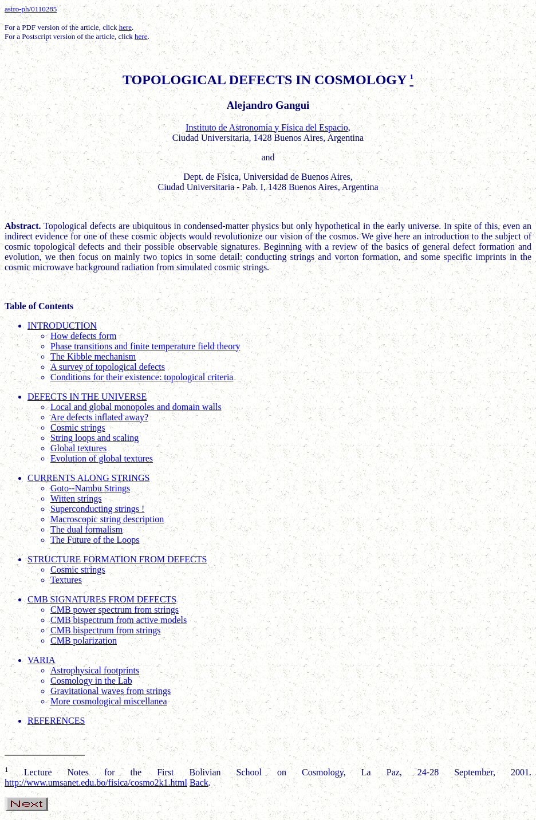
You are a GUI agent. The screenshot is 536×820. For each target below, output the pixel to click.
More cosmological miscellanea (108, 701)
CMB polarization (83, 640)
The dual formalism (86, 529)
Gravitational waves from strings (110, 691)
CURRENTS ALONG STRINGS (88, 478)
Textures (66, 580)
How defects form (83, 336)
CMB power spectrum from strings (114, 609)
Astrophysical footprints (94, 670)
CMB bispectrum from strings (105, 630)
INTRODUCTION (62, 325)
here (125, 27)
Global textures (78, 448)
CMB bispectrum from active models (118, 620)
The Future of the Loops (95, 540)
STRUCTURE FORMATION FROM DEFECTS (117, 559)
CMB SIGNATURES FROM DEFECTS (101, 599)
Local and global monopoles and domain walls (136, 407)
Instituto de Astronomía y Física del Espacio (267, 127)
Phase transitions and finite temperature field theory (145, 346)
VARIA (41, 660)
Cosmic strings (77, 427)
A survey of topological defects (107, 367)
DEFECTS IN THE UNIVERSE (87, 396)
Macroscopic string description (107, 519)
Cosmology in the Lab (91, 680)
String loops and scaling (94, 438)
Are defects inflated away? (99, 417)
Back (199, 782)
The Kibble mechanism (93, 356)
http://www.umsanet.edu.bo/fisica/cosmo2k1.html (96, 782)
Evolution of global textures (101, 458)
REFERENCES (56, 721)
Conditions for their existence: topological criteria (141, 377)
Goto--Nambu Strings (90, 488)
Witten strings (76, 498)
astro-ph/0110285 (31, 9)
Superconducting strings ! (97, 509)
